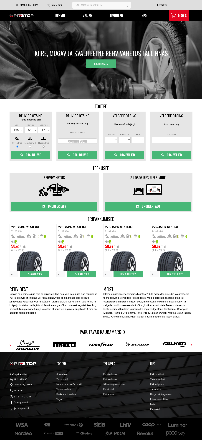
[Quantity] (14, 274)
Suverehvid (17, 143)
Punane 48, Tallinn (28, 4)
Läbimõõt (44, 125)
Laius (17, 125)
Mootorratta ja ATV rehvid (69, 384)
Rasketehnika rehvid (66, 394)
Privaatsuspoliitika (159, 399)
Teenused (116, 15)
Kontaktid (155, 409)
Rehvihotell (108, 389)
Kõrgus (31, 125)
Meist (153, 404)
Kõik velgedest (157, 384)
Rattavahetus (110, 379)
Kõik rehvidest (157, 374)
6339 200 (56, 4)
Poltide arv (124, 134)
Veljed (87, 15)
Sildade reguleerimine (114, 384)
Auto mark (171, 134)
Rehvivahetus (110, 374)
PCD (138, 134)
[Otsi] (101, 5)
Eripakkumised (101, 219)
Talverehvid (62, 379)
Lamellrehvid (30, 143)
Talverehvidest (157, 379)
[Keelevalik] (164, 5)
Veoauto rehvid (63, 389)
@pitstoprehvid (19, 408)
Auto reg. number (77, 133)
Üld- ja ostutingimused (161, 394)
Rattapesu (108, 394)
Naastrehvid (43, 143)
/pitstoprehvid (19, 402)
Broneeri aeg (101, 64)
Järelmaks (155, 389)
